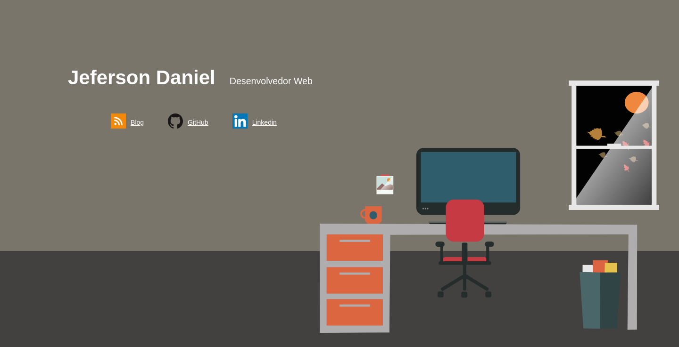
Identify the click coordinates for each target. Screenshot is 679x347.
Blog (137, 122)
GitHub (198, 122)
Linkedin (264, 122)
